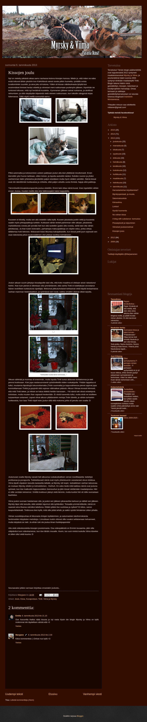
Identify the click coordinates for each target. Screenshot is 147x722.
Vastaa (18, 626)
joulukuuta (117, 141)
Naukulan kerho (118, 328)
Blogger (80, 716)
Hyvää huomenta (119, 211)
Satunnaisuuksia (119, 198)
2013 (113, 138)
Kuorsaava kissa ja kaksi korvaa (131, 331)
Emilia (18, 616)
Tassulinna (116, 299)
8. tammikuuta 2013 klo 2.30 (40, 635)
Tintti (40, 599)
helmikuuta (118, 182)
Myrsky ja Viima (130, 75)
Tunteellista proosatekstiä (129, 390)
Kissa (22, 599)
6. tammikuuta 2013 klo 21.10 (34, 616)
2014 (113, 134)
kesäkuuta (117, 166)
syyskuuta (117, 154)
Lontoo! (115, 206)
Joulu (17, 599)
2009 (113, 242)
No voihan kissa (119, 215)
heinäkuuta (118, 162)
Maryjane (19, 635)
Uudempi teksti (14, 694)
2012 (113, 237)
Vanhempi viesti (92, 694)
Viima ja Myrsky (50, 599)
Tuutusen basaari (119, 415)
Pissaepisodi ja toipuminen (123, 223)
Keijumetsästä (117, 387)
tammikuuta (118, 186)
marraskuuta (118, 146)
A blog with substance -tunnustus (126, 219)
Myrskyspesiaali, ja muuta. (123, 194)
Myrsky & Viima (120, 117)
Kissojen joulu (118, 231)
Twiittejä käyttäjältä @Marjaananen (122, 254)
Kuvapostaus (31, 599)
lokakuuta (117, 150)
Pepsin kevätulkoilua (129, 302)
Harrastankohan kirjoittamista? (125, 190)
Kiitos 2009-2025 (131, 418)
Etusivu (53, 694)
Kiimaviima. (117, 202)
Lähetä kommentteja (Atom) (22, 700)
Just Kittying (116, 356)
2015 (113, 130)
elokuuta (117, 158)
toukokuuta (118, 170)
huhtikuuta (117, 174)
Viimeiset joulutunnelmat (122, 227)
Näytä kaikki (138, 435)
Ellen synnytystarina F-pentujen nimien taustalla (130, 362)
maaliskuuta (118, 178)
